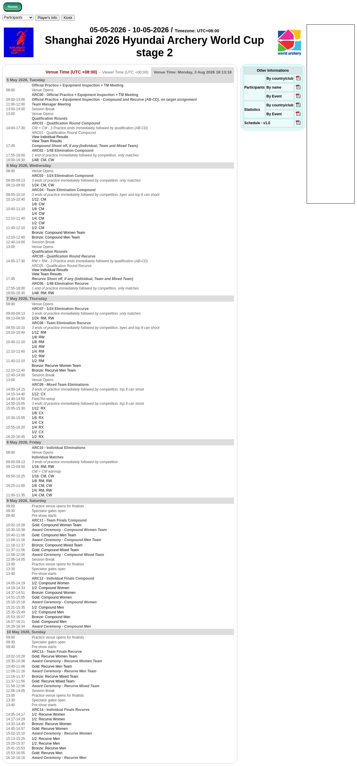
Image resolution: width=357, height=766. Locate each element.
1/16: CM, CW (43, 476)
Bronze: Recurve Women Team (56, 366)
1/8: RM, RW (42, 481)
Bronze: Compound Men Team (56, 237)
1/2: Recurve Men (46, 739)
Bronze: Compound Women (54, 593)
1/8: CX (38, 413)
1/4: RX (38, 427)
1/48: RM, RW (43, 293)
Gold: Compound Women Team (56, 525)
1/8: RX (38, 418)
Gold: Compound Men (49, 622)
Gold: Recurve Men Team (52, 666)
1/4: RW (38, 347)
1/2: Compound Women (50, 583)
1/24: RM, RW (43, 318)
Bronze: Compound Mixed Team (57, 545)
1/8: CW (38, 204)
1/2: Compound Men (48, 607)
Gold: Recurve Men (47, 753)
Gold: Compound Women (52, 597)
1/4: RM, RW (42, 490)
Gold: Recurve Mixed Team (53, 681)
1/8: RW (38, 337)
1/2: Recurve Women (48, 714)
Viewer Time (125, 72)
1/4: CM (38, 218)
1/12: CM (39, 199)
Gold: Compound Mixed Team (55, 550)
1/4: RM (38, 351)
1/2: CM (38, 228)
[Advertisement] (330, 113)
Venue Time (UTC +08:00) (71, 72)
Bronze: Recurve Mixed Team (55, 676)
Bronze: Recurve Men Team (54, 370)
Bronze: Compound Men (51, 617)
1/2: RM (38, 361)
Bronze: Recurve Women (51, 724)
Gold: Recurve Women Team (54, 656)
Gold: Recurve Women (50, 729)
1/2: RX (38, 437)
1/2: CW (38, 223)
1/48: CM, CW (43, 160)
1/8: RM (38, 342)
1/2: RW (38, 356)
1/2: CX (38, 432)
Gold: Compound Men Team (54, 535)
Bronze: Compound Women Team (58, 233)
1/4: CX (38, 422)
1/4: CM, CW (42, 495)
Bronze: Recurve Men (49, 748)
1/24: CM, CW (43, 185)
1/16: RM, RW (43, 467)
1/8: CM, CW (42, 486)
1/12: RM (39, 332)
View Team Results (47, 141)
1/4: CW (38, 214)
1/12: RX (39, 408)
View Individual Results (50, 137)
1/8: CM (38, 209)
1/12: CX (39, 394)
